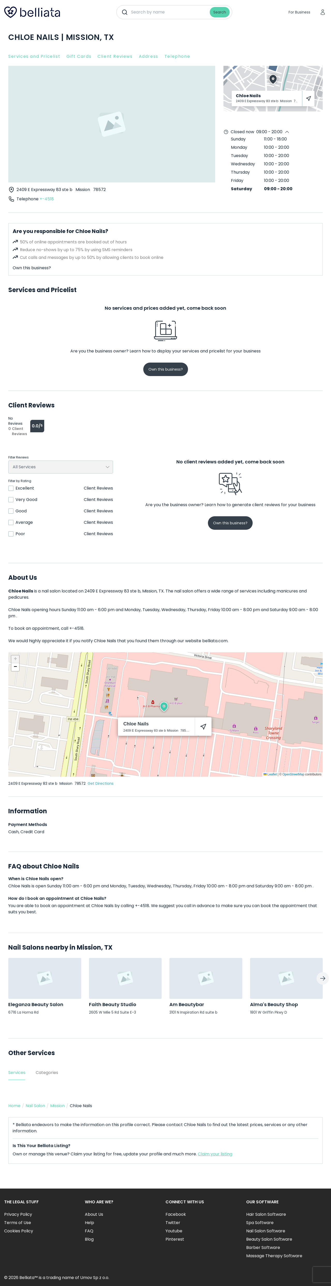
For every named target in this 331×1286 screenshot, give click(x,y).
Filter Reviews (18, 457)
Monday (239, 147)
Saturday (241, 189)
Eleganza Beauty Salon (35, 1004)
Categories (47, 1073)
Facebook (176, 1214)
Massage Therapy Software (274, 1256)
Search (219, 12)
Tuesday (239, 156)
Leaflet (270, 774)
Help (89, 1223)
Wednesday (243, 164)
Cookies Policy (18, 1231)
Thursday (240, 172)
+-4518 (47, 199)
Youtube (174, 1231)
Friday (237, 180)
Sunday (238, 139)
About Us (94, 1214)
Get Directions (101, 783)
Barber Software (263, 1247)
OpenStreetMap (293, 774)
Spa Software (260, 1223)
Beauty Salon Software (269, 1239)
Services (16, 1073)
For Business (299, 12)
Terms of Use (17, 1223)
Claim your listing (215, 1154)
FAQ (89, 1231)
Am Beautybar (186, 1004)
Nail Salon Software (265, 1231)
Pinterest (175, 1239)
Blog (89, 1239)
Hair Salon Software (266, 1214)
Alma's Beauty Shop (274, 1004)
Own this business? (32, 268)
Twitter (173, 1223)
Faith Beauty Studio (112, 1004)
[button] (164, 707)
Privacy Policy (18, 1214)
